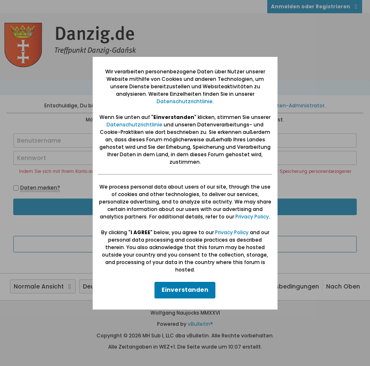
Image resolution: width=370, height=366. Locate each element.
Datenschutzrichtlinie (185, 101)
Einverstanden (185, 290)
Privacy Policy (252, 216)
